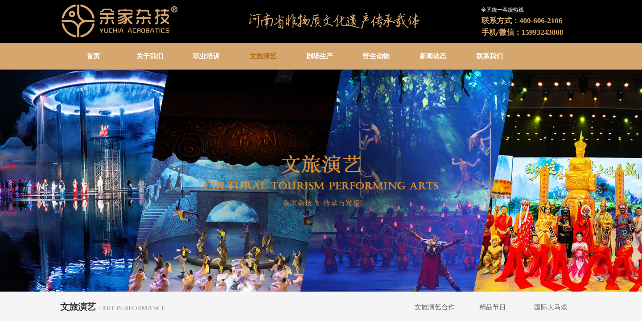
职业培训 (206, 56)
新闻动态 (433, 56)
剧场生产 (319, 56)
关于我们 (149, 56)
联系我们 (489, 56)
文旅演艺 (263, 56)
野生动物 (376, 56)
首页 (93, 56)
